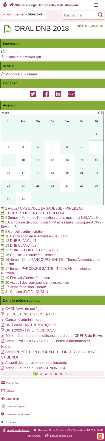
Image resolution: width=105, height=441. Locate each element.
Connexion (8, 422)
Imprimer (13, 52)
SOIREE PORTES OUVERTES (34, 250)
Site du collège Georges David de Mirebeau (43, 5)
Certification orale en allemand (33, 255)
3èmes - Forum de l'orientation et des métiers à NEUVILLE (53, 217)
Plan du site (9, 383)
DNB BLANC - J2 (23, 245)
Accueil (7, 14)
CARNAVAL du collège (23, 309)
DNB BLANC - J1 (23, 241)
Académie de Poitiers (18, 430)
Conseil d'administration (26, 231)
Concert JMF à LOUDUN (29, 292)
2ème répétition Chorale (28, 287)
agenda (20, 14)
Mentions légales (12, 406)
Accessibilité (9, 399)
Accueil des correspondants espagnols (39, 282)
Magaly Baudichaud (21, 74)
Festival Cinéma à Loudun (30, 278)
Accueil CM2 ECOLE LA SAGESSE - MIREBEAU (45, 208)
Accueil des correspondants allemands (36, 363)
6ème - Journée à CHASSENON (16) (35, 368)
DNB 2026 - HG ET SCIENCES (30, 330)
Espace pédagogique (61, 435)
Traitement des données (15, 414)
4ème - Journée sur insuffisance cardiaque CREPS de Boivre (54, 336)
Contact (7, 391)
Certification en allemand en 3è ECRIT (39, 236)
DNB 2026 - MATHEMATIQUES (30, 325)
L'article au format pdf (23, 57)
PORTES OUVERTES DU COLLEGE (36, 213)
